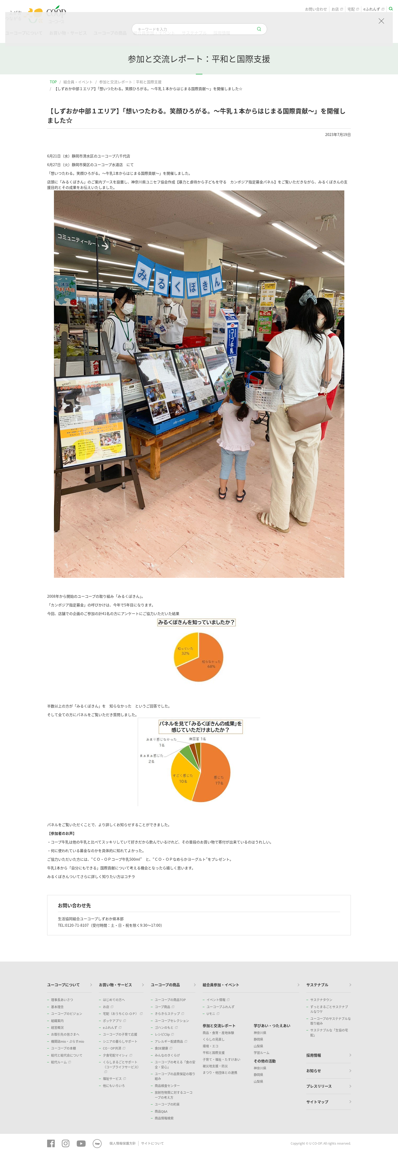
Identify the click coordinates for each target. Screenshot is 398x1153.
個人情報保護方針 (122, 1143)
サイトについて (151, 1143)
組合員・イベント (78, 81)
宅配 (353, 9)
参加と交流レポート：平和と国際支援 (130, 81)
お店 (337, 9)
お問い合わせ (316, 9)
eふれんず (373, 9)
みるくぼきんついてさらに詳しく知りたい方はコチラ (91, 876)
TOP (53, 81)
